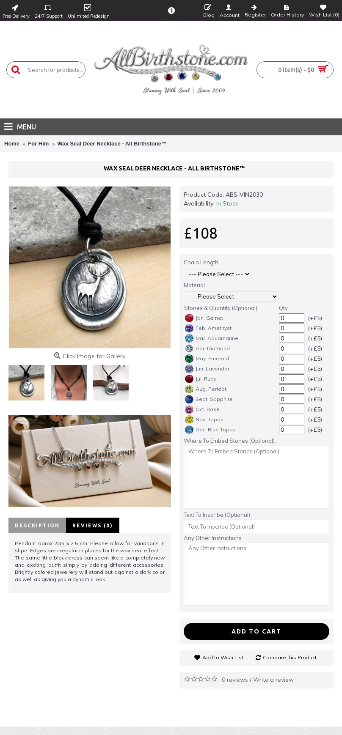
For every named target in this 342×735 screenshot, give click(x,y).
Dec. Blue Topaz (210, 429)
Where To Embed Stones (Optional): (230, 440)
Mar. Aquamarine (211, 338)
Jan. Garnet (204, 318)
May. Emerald (207, 358)
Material (194, 285)
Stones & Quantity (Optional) (220, 307)
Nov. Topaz (204, 419)
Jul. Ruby (200, 379)
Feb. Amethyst (208, 328)
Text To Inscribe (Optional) (217, 514)
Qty (283, 307)
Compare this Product (290, 657)
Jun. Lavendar (207, 369)
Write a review (273, 679)
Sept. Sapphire (209, 399)
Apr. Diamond (207, 348)
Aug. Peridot (205, 389)
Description (37, 525)
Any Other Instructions (213, 538)
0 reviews (235, 679)
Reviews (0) (92, 525)
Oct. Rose (202, 409)
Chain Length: (202, 262)
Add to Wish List (222, 657)
